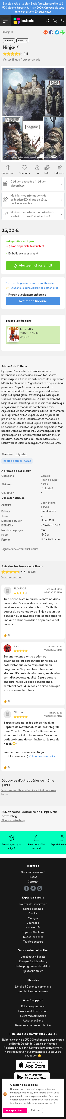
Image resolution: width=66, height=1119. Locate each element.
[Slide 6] (45, 158)
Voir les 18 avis (11, 59)
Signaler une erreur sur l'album (20, 549)
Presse (33, 877)
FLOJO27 (20, 588)
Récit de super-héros (50, 481)
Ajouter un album (33, 971)
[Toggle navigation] (5, 21)
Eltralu (18, 712)
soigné (34, 253)
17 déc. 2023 (55, 646)
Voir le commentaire (42, 756)
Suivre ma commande (33, 1015)
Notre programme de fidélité (33, 966)
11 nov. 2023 (55, 712)
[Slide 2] (20, 158)
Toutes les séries (33, 937)
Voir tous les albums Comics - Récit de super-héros (28, 792)
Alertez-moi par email (33, 266)
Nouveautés (33, 927)
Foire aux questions (33, 1006)
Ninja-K (8, 32)
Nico (17, 646)
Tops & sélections (33, 932)
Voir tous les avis (11, 577)
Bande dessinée (33, 908)
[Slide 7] (52, 158)
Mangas (33, 918)
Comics (45, 475)
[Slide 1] (14, 158)
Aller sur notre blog (13, 820)
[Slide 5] (39, 158)
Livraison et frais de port (33, 1011)
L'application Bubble (33, 956)
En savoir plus (43, 11)
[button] (6, 114)
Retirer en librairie (33, 301)
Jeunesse (33, 922)
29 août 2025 (54, 588)
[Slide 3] (26, 158)
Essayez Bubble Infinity (33, 961)
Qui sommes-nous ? (33, 872)
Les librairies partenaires (33, 991)
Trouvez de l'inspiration (33, 904)
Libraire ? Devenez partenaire (33, 986)
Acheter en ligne (33, 1020)
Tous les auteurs (33, 941)
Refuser (35, 1110)
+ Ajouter (21, 454)
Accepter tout (15, 1110)
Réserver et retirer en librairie (33, 1025)
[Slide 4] (33, 158)
